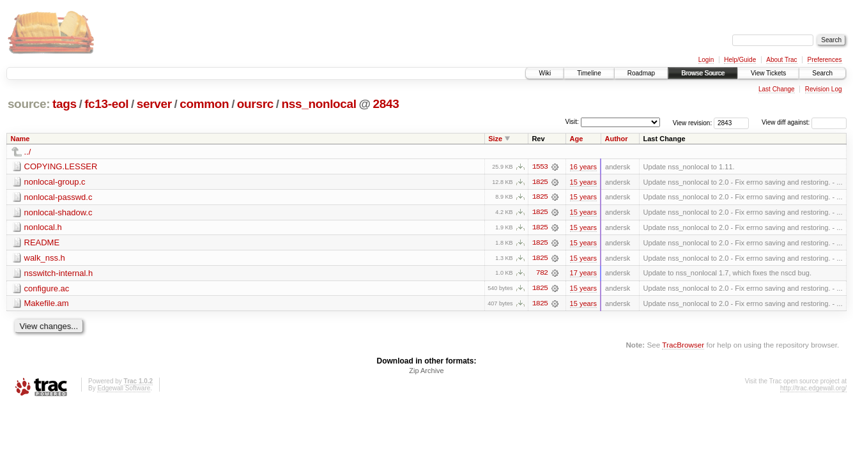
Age (576, 138)
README (42, 243)
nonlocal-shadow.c (58, 212)
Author (615, 138)
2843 (386, 104)
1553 (540, 167)
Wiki (545, 73)
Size (495, 138)
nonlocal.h (43, 228)
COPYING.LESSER (61, 166)
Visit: (572, 121)
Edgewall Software (123, 389)
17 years (583, 274)
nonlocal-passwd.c (58, 197)
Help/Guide (740, 59)
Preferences (825, 59)
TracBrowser (683, 346)
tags (64, 104)
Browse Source (703, 73)
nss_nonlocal (318, 104)
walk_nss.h (44, 258)
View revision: (692, 122)
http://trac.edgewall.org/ (813, 389)
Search (822, 73)
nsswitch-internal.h (58, 274)
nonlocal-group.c (55, 182)
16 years (583, 167)
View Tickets (768, 73)
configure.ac (47, 289)
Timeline (589, 73)
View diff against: (804, 122)
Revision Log (823, 89)
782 (542, 274)
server (154, 104)
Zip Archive (426, 372)
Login (706, 59)
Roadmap (641, 73)
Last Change (776, 89)
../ (27, 152)
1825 (540, 182)
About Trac (781, 59)
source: (29, 104)
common (204, 104)
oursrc (255, 104)
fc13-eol (106, 104)
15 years (583, 182)
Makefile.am (46, 304)
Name (20, 138)
